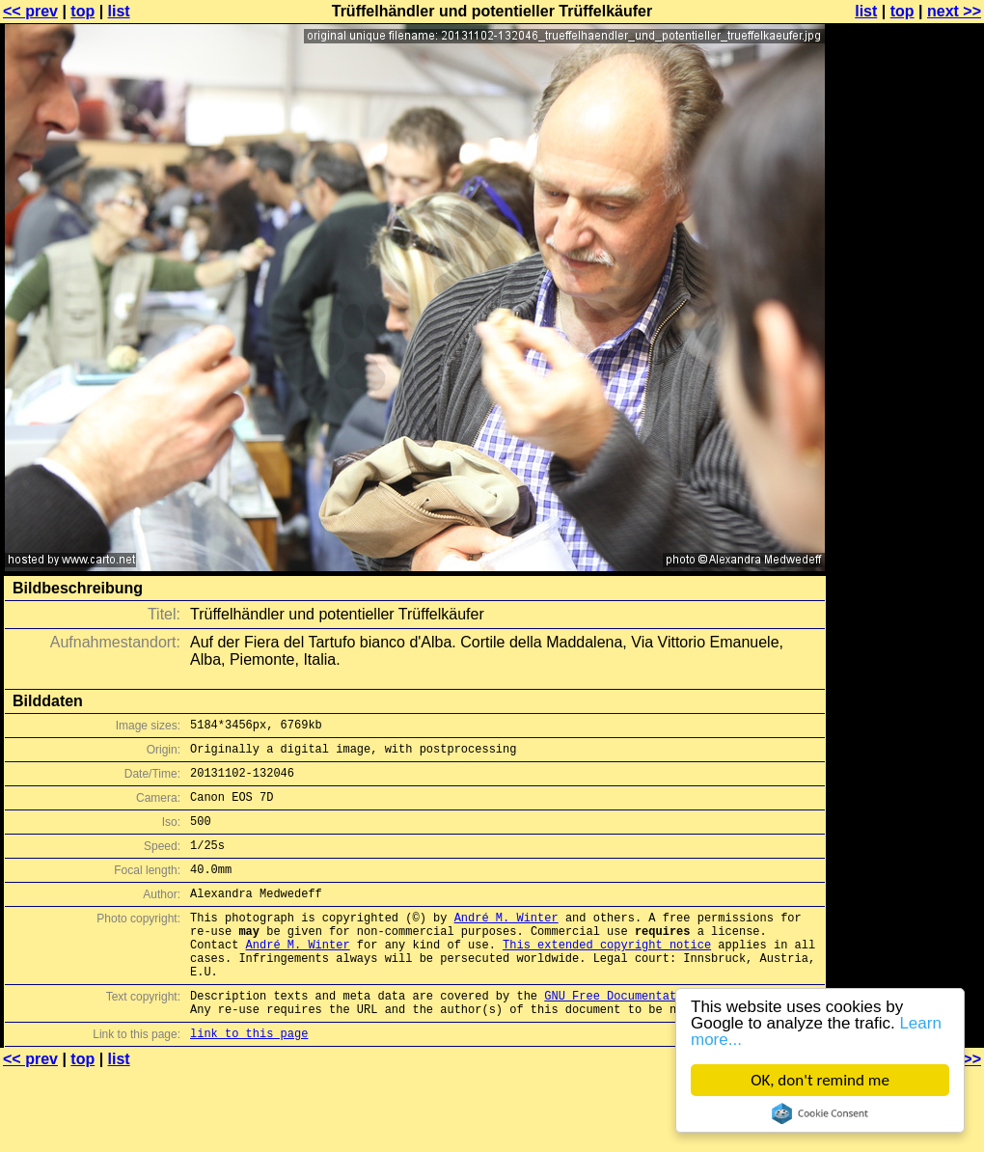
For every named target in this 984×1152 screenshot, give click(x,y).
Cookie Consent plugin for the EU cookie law (820, 1113)
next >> (954, 11)
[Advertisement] (906, 248)
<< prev (30, 11)
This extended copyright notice (607, 976)
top (82, 11)
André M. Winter (506, 943)
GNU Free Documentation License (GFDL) (672, 1036)
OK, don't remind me (820, 1080)
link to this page (249, 1079)
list (119, 11)
